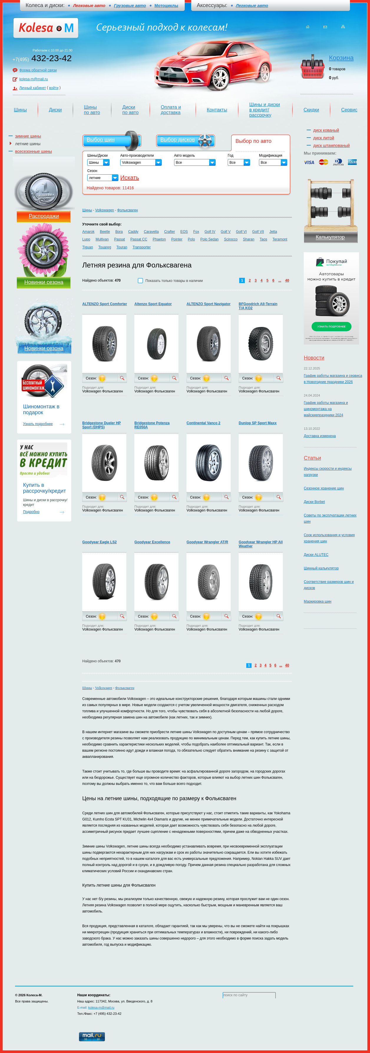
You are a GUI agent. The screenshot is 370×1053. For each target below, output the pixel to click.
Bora (119, 232)
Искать (129, 177)
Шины (20, 109)
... (279, 280)
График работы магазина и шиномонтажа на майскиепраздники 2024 (326, 409)
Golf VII (258, 232)
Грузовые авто (130, 5)
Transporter (142, 247)
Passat (119, 239)
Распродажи (44, 216)
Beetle (105, 232)
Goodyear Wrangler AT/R (207, 542)
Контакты (217, 109)
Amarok (88, 232)
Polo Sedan (209, 239)
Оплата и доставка (171, 110)
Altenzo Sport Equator (153, 304)
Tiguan (87, 247)
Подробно (31, 512)
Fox (196, 232)
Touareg (104, 247)
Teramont (279, 239)
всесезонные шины (33, 151)
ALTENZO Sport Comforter (104, 304)
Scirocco (230, 239)
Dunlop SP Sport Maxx (257, 423)
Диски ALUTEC (316, 555)
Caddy (133, 232)
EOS (184, 232)
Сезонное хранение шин (324, 488)
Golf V (225, 232)
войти (54, 88)
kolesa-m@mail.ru (33, 79)
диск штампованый (331, 145)
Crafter (169, 232)
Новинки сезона (43, 282)
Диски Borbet (314, 502)
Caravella (151, 232)
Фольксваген (127, 210)
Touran (121, 247)
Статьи (312, 458)
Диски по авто (130, 110)
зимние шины (28, 136)
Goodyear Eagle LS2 (99, 542)
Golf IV (209, 232)
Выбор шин (101, 140)
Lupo (86, 239)
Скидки (311, 109)
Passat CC (138, 239)
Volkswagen (104, 210)
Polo (191, 239)
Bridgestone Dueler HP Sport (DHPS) (101, 425)
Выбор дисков (177, 140)
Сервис (349, 109)
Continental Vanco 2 (203, 423)
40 (287, 280)
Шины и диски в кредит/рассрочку (264, 110)
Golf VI (241, 232)
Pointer (176, 239)
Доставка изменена (320, 436)
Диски (55, 109)
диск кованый (326, 130)
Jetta (273, 232)
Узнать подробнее (38, 424)
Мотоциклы (166, 5)
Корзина (341, 57)
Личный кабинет (32, 88)
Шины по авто (92, 110)
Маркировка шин (317, 601)
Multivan (102, 239)
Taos (263, 239)
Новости (314, 358)
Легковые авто (252, 5)
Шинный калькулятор (321, 568)
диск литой (323, 138)
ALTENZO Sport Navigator (208, 304)
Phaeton (159, 239)
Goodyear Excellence (152, 542)
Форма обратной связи (38, 70)
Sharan (249, 239)
